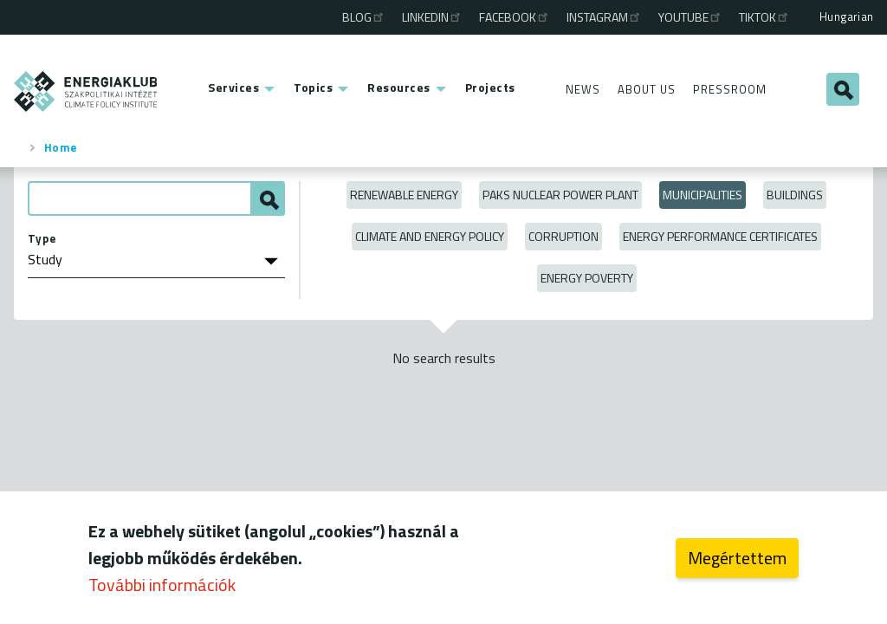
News (583, 89)
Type (42, 238)
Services (233, 87)
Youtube (690, 17)
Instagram (604, 17)
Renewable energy (404, 194)
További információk (162, 588)
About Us (647, 89)
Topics (313, 87)
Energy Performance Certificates (720, 236)
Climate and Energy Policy (429, 236)
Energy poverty (587, 278)
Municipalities (702, 194)
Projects (490, 87)
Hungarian (846, 16)
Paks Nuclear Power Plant (560, 194)
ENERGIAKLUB (86, 91)
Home (60, 147)
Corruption (563, 236)
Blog (363, 17)
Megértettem (737, 562)
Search (842, 89)
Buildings (795, 194)
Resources (399, 87)
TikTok (764, 17)
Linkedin (432, 17)
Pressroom (730, 89)
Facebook (514, 17)
